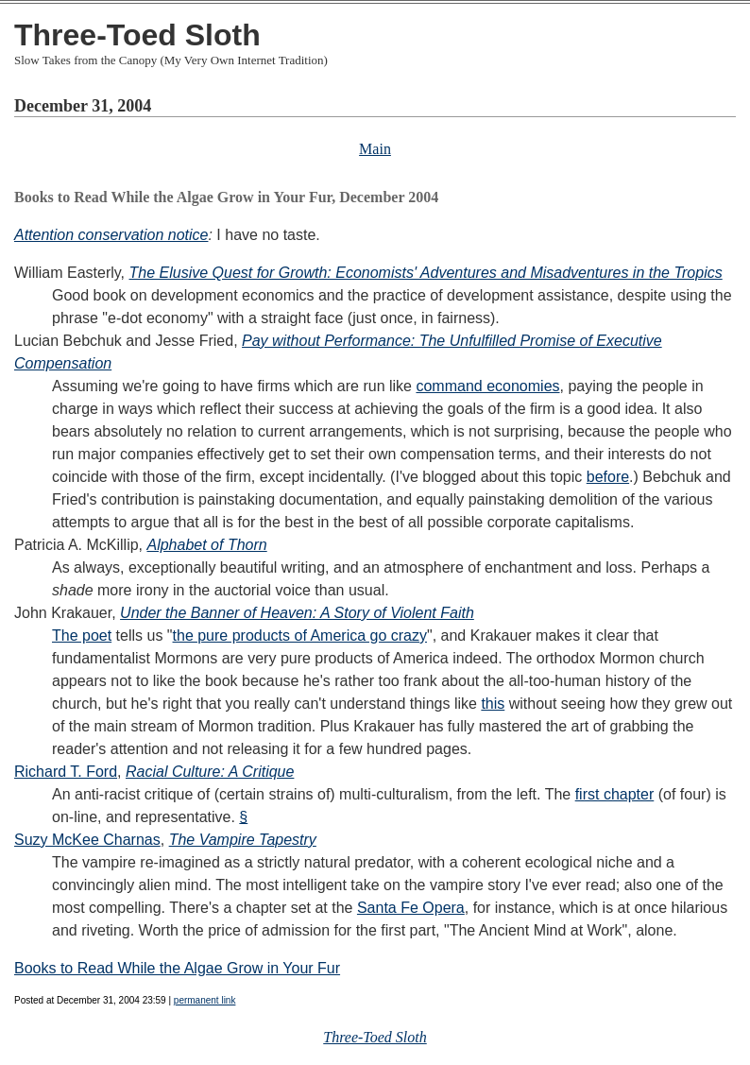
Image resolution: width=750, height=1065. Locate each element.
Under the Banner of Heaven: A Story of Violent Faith (297, 613)
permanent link (205, 1000)
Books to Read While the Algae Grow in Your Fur (177, 968)
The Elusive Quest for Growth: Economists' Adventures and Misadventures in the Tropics (426, 273)
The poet (81, 635)
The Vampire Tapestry (242, 840)
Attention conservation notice (111, 235)
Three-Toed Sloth (137, 35)
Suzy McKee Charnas (87, 840)
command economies (487, 386)
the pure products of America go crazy (300, 635)
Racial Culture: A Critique (210, 772)
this (492, 704)
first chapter (615, 794)
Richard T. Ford (65, 772)
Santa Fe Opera (411, 908)
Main (375, 149)
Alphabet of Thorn (206, 545)
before (608, 477)
